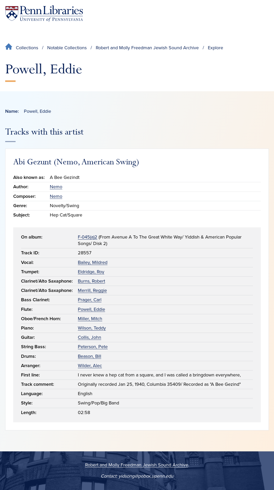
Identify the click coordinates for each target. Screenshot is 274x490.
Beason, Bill (89, 356)
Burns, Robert (91, 281)
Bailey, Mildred (92, 262)
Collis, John (89, 337)
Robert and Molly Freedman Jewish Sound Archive (147, 48)
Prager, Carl (89, 300)
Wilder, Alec (90, 365)
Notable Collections (67, 48)
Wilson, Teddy (92, 328)
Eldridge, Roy (91, 272)
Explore (215, 48)
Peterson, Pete (93, 346)
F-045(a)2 (87, 237)
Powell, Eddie (91, 309)
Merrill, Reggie (92, 290)
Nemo (56, 187)
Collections (27, 48)
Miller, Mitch (90, 318)
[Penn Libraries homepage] (44, 13)
